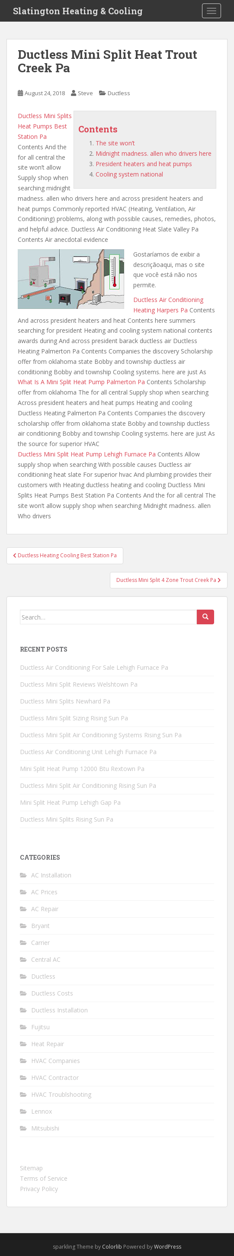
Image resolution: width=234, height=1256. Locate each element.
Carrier (40, 942)
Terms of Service (43, 1178)
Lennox (41, 1111)
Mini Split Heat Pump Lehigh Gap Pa (70, 802)
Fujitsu (40, 1027)
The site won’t (115, 143)
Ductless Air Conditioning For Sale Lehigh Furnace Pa (94, 667)
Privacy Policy (39, 1189)
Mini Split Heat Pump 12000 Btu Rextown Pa (82, 769)
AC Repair (44, 909)
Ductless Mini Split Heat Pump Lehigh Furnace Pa (87, 454)
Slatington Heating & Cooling (78, 10)
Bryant (40, 926)
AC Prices (44, 892)
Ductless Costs (52, 993)
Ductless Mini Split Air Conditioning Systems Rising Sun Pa (101, 735)
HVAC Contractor (55, 1077)
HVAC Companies (55, 1061)
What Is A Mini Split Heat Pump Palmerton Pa (81, 382)
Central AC (46, 959)
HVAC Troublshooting (61, 1094)
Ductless (119, 93)
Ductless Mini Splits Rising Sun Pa (66, 819)
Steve (85, 93)
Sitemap (31, 1168)
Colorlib (112, 1246)
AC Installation (51, 875)
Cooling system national (129, 174)
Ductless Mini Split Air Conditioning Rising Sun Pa (88, 785)
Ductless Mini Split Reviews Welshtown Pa (79, 684)
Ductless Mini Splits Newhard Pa (65, 701)
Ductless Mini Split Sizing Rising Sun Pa (74, 718)
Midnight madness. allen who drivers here (154, 153)
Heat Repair (47, 1044)
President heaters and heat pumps (144, 164)
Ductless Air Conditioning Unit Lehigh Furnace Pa (88, 752)
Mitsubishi (45, 1128)
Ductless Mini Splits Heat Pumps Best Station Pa (45, 126)
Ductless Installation (59, 1010)
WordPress (167, 1246)
